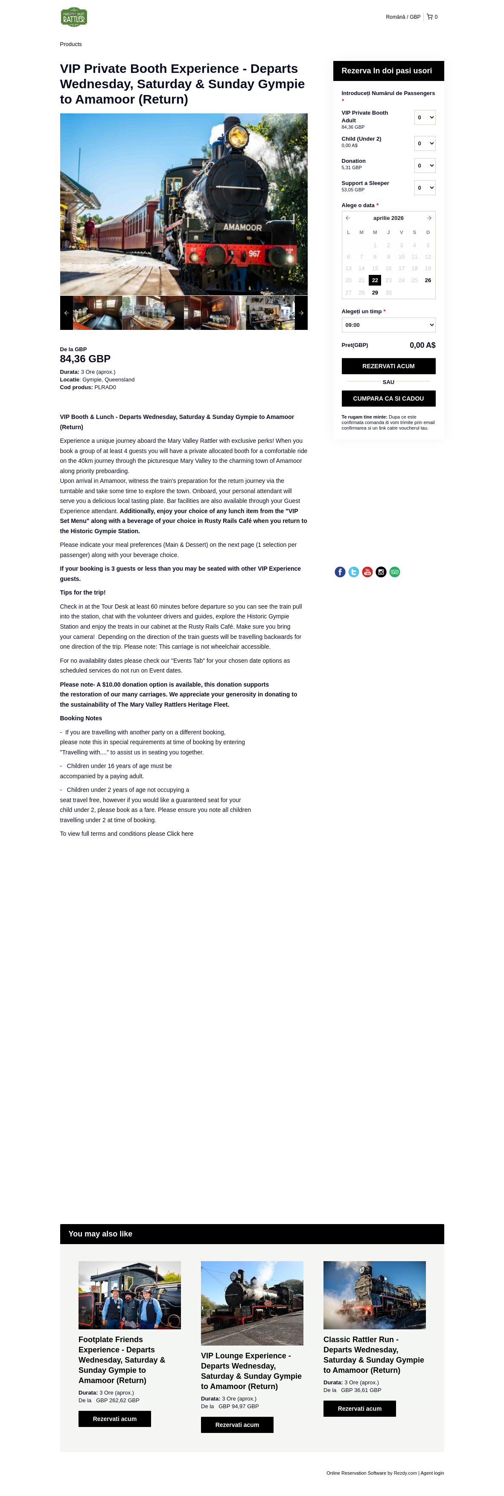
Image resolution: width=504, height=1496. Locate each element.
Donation (367, 164)
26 (428, 280)
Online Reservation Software (356, 1473)
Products (71, 44)
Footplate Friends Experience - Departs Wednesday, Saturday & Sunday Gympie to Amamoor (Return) (122, 1360)
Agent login (432, 1473)
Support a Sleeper (367, 186)
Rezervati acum (388, 366)
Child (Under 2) (367, 142)
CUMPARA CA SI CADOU (388, 398)
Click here (180, 833)
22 (375, 280)
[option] (91, 313)
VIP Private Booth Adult (367, 120)
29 (375, 292)
